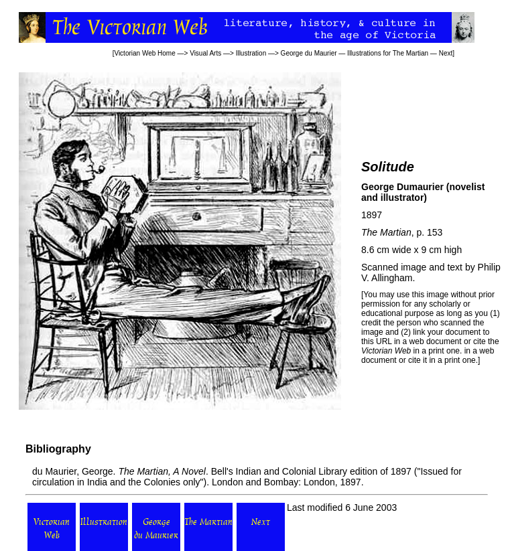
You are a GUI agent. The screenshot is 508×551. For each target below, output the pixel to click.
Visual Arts (205, 53)
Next (446, 53)
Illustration (251, 53)
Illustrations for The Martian (387, 53)
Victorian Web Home (144, 53)
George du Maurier (309, 53)
